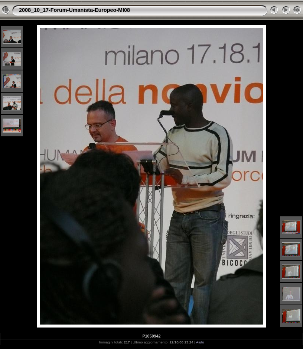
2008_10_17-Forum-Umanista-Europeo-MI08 (74, 10)
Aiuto (200, 342)
